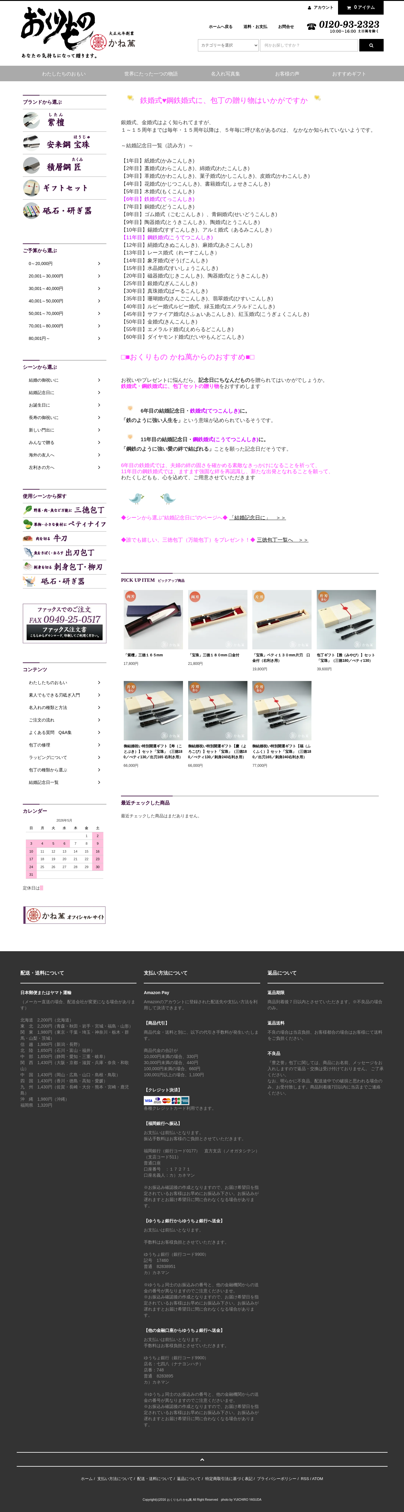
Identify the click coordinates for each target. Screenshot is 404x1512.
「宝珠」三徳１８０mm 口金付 (214, 655)
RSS (305, 1478)
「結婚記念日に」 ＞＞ (257, 518)
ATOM (317, 1478)
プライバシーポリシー (276, 1478)
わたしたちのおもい (64, 73)
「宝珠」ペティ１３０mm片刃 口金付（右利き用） (281, 658)
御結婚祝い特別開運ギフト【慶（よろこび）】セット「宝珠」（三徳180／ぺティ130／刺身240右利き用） (217, 751)
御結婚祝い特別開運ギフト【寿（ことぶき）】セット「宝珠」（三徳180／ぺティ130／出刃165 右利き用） (153, 751)
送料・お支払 (255, 26)
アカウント (323, 7)
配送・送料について (155, 1478)
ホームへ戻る (221, 26)
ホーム (87, 1478)
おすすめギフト (349, 73)
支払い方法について (115, 1478)
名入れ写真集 (225, 73)
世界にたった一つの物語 (151, 73)
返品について (189, 1478)
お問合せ (286, 26)
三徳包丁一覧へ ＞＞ (283, 540)
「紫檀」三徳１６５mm (143, 655)
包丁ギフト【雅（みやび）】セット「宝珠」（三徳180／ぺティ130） (346, 658)
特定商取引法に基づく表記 (229, 1478)
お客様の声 (287, 73)
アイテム (359, 7)
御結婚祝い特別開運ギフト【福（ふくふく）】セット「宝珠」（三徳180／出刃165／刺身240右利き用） (281, 751)
